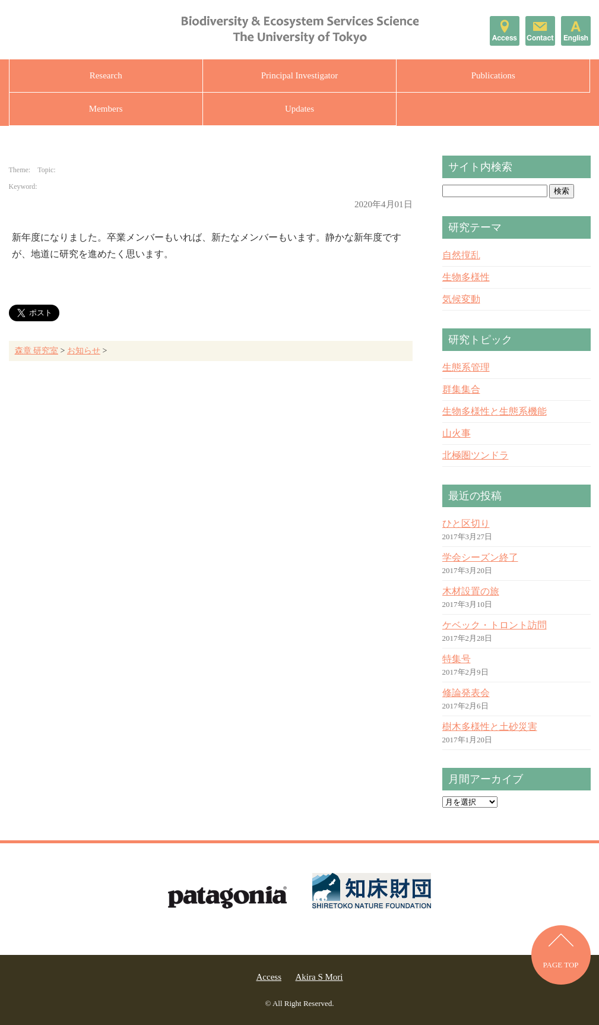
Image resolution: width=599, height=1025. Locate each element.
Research (106, 75)
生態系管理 (466, 367)
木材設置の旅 (470, 591)
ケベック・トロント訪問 (494, 625)
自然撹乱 (461, 255)
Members (106, 108)
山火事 (456, 433)
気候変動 (461, 299)
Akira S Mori (319, 977)
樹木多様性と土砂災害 (489, 727)
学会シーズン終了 (480, 557)
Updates (299, 108)
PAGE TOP (560, 964)
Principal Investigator (299, 75)
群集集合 (461, 389)
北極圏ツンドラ (475, 455)
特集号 (456, 659)
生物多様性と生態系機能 (494, 411)
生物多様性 (466, 277)
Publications (493, 75)
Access (268, 977)
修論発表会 (466, 693)
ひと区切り (466, 523)
